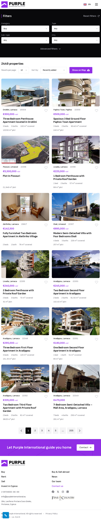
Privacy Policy (52, 513)
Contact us (57, 486)
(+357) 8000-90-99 (10, 492)
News (54, 476)
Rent (3, 476)
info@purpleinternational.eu (13, 496)
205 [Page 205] (71, 430)
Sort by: (35, 70)
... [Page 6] (63, 430)
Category (5, 23)
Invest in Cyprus (9, 486)
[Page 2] (79, 430)
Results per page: (8, 70)
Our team (56, 481)
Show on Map (81, 70)
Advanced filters (50, 48)
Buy (3, 472)
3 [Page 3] (42, 430)
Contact (85, 447)
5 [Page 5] (55, 430)
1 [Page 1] (28, 430)
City (53, 35)
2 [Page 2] (35, 430)
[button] (25, 29)
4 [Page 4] (48, 430)
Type (54, 23)
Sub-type (5, 35)
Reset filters (91, 16)
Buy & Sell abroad (60, 472)
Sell (3, 481)
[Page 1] (21, 430)
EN (87, 4)
